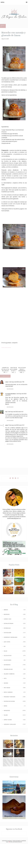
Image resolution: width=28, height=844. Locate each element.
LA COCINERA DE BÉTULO (10, 393)
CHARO (6, 382)
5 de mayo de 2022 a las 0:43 (15, 411)
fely (6, 411)
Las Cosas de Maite (17, 841)
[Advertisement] (14, 326)
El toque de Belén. (16, 840)
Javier (6, 425)
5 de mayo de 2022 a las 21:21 (16, 425)
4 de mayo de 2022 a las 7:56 (16, 382)
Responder (10, 389)
